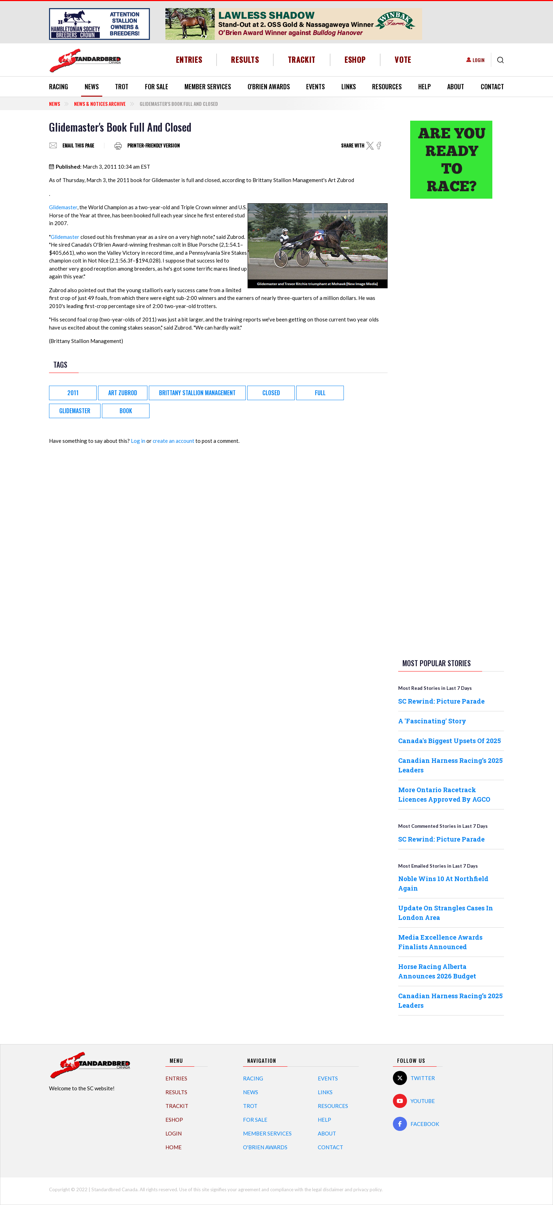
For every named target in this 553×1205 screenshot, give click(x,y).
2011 (73, 392)
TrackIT (302, 59)
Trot (121, 86)
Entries (189, 59)
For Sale (156, 86)
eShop (355, 59)
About (455, 86)
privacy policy (367, 1189)
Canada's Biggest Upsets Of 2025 (449, 740)
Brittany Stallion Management (197, 392)
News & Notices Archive (100, 103)
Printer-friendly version (153, 146)
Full (320, 392)
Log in (138, 441)
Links (348, 86)
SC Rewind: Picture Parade (441, 701)
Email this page (78, 146)
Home (173, 1147)
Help (424, 86)
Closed (271, 392)
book (126, 410)
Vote (403, 59)
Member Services (207, 86)
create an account (173, 441)
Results (245, 59)
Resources (387, 86)
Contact (492, 86)
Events (315, 86)
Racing (58, 86)
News (92, 86)
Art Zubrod (122, 392)
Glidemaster (63, 207)
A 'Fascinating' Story (432, 721)
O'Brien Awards (269, 86)
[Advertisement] (451, 315)
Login (479, 60)
